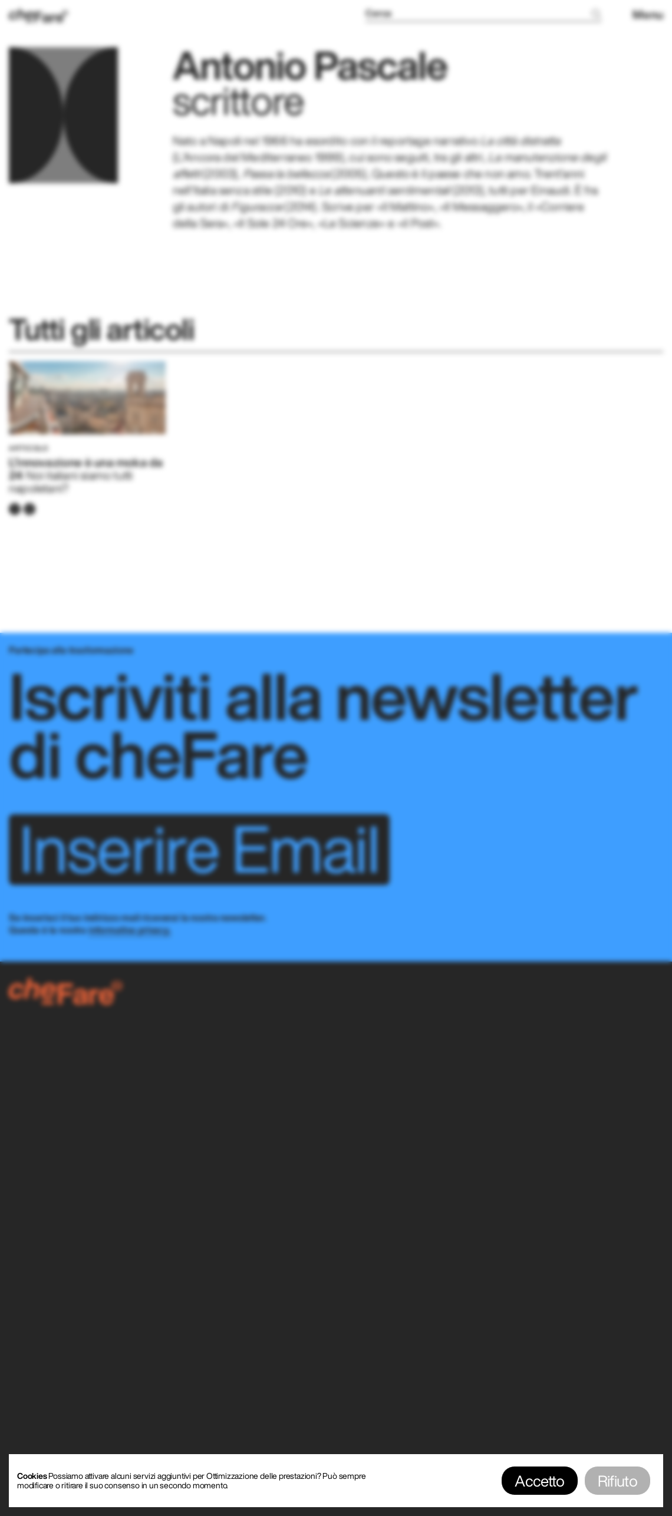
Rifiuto (617, 1480)
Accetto (539, 1480)
